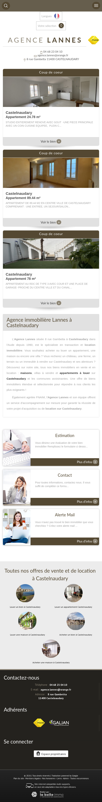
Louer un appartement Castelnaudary (73, 607)
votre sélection (47, 25)
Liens (59, 778)
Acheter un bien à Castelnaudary (75, 635)
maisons (26, 372)
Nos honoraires (48, 778)
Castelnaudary (16, 378)
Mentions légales (33, 778)
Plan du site (19, 778)
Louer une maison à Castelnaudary (27, 635)
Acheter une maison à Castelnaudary (51, 662)
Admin (66, 778)
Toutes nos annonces (79, 778)
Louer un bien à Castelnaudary (25, 607)
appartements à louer (75, 372)
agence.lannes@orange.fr (52, 55)
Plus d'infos (87, 462)
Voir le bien (51, 141)
